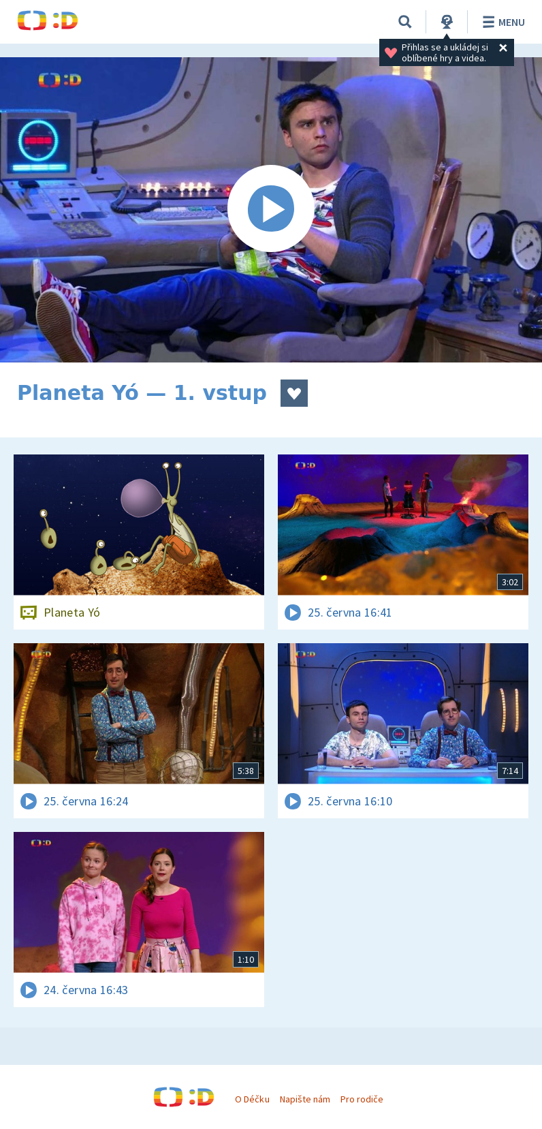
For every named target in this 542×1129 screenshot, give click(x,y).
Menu (501, 22)
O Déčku (252, 1099)
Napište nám (305, 1099)
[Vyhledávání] (405, 22)
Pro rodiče (361, 1099)
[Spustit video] (271, 209)
